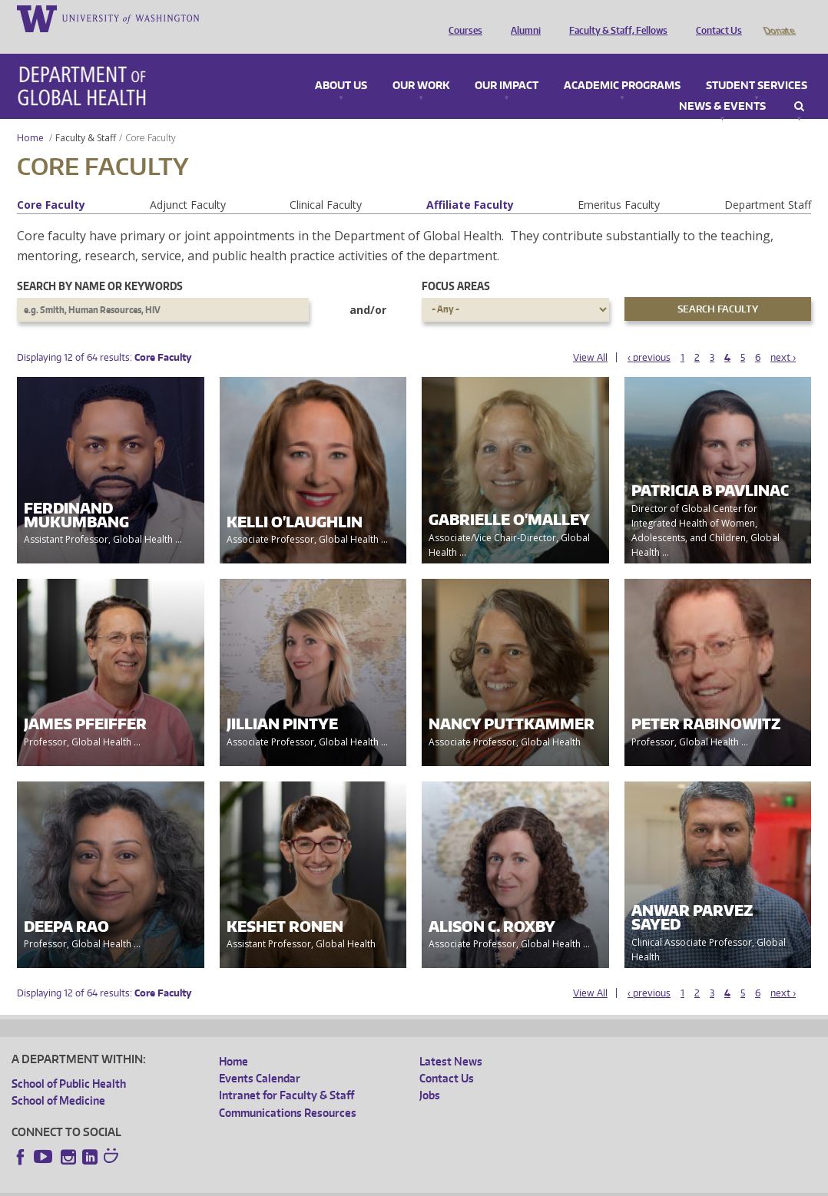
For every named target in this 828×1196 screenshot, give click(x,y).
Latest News (450, 1039)
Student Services (756, 64)
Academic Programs (622, 64)
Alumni (522, 17)
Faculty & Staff (85, 116)
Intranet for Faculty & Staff (286, 1073)
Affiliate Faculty (470, 183)
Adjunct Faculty (188, 183)
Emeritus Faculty (619, 183)
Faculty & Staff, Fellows (614, 17)
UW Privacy (215, 1183)
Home (30, 116)
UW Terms (277, 1183)
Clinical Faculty (326, 183)
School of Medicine (58, 1078)
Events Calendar (259, 1056)
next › (783, 336)
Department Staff (767, 183)
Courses (462, 17)
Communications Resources (287, 1091)
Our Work (420, 64)
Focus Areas (456, 264)
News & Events (722, 85)
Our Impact (506, 64)
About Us (341, 64)
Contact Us (715, 17)
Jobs (429, 1073)
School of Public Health (69, 1062)
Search (799, 85)
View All (590, 336)
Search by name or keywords (100, 264)
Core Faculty (51, 183)
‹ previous (649, 336)
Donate (778, 17)
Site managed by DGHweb (368, 1183)
